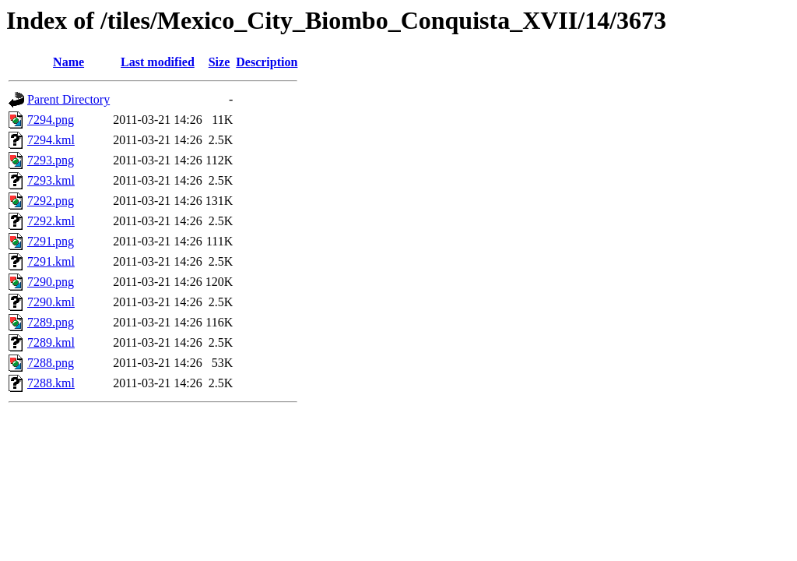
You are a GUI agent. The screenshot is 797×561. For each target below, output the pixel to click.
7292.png (50, 200)
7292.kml (51, 221)
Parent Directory (68, 99)
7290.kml (51, 302)
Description (266, 62)
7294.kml (51, 139)
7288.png (50, 362)
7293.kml (51, 180)
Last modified (158, 62)
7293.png (50, 160)
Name (68, 62)
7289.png (50, 322)
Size (219, 62)
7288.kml (51, 383)
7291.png (50, 241)
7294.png (50, 119)
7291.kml (51, 261)
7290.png (50, 281)
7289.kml (51, 342)
